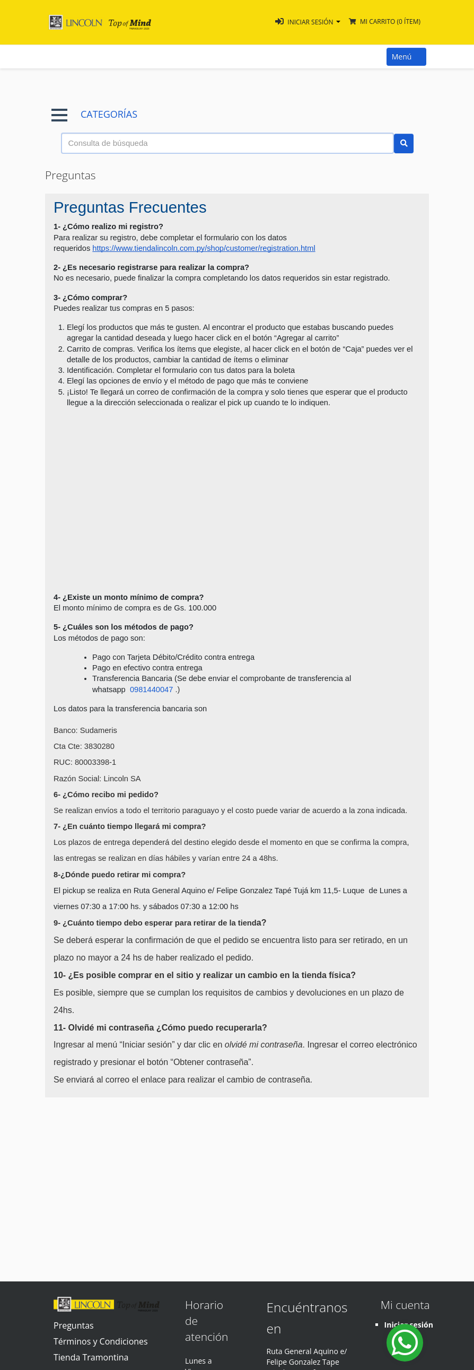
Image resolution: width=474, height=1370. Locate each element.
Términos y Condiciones (101, 1341)
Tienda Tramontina (91, 1357)
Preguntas (74, 1325)
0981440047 (152, 689)
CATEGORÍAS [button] (94, 114)
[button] (307, 22)
